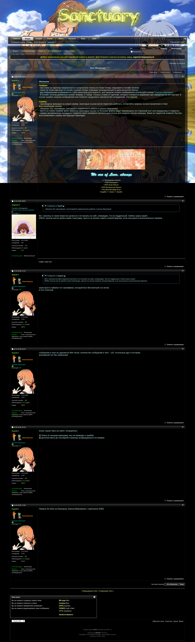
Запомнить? (136, 51)
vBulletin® (98, 633)
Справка (29, 42)
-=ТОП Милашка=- (111, 182)
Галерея (39, 39)
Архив (175, 621)
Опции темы (153, 72)
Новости (16, 39)
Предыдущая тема (89, 591)
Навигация (51, 42)
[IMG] (61, 606)
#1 (183, 76)
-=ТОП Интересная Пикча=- (111, 187)
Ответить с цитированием (174, 196)
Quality (119, 192)
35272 (23, 133)
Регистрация (176, 49)
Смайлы (62, 603)
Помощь (164, 49)
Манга (61, 39)
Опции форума (39, 42)
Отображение (177, 72)
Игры (83, 39)
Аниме (50, 39)
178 (22, 250)
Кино (94, 39)
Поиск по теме (165, 72)
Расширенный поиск (177, 42)
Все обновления (54, 51)
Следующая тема (106, 591)
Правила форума (66, 614)
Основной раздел (28, 51)
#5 (183, 427)
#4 (183, 349)
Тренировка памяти (113, 180)
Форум (27, 39)
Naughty (103, 192)
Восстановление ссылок (50, 106)
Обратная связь (158, 621)
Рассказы (72, 39)
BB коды (62, 600)
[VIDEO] (62, 608)
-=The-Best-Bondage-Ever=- (111, 189)
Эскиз (112, 192)
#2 (183, 201)
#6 (183, 505)
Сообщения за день (18, 42)
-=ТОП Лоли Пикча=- (111, 185)
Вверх (182, 584)
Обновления (100, 68)
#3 (183, 271)
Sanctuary (168, 621)
